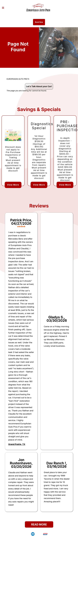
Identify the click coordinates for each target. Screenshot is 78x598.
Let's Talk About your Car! (39, 86)
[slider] (21, 226)
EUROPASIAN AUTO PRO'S (18, 79)
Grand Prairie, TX (16, 444)
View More (13, 185)
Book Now (39, 22)
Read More (39, 524)
